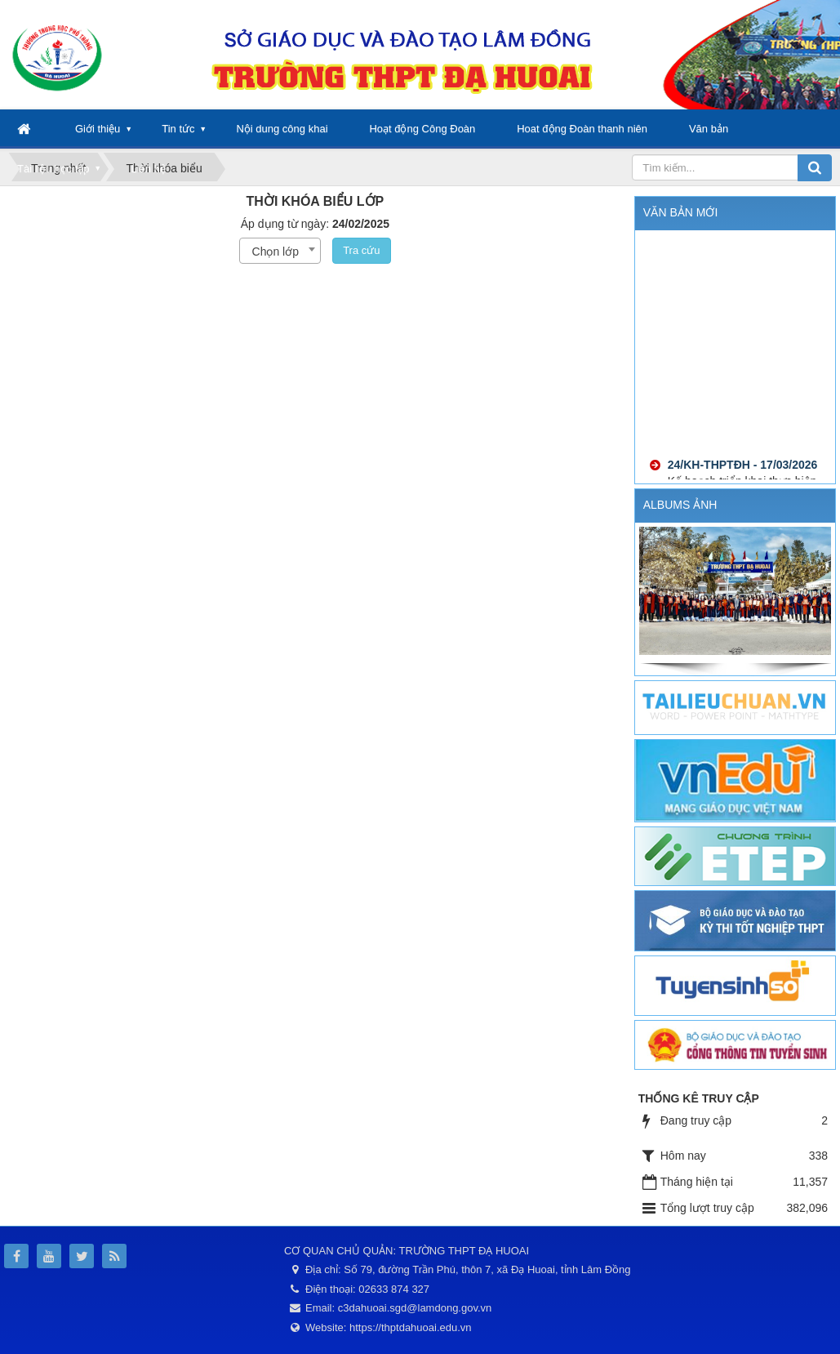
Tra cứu (361, 250)
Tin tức (178, 128)
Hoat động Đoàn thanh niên (582, 128)
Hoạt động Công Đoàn (422, 128)
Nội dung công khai (281, 128)
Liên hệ (148, 169)
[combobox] (280, 251)
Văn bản (708, 128)
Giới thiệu (97, 128)
